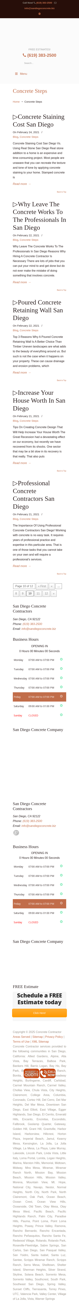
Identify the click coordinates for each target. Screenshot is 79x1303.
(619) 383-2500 (44, 2)
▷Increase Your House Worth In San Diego (39, 400)
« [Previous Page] (51, 586)
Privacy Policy (54, 1036)
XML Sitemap (40, 1041)
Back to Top (61, 192)
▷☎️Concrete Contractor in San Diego (39, 32)
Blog (15, 136)
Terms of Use (21, 1041)
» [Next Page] (53, 593)
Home (16, 101)
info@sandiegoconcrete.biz (39, 8)
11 (38, 593)
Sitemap (37, 1036)
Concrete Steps (29, 136)
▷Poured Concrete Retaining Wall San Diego (38, 310)
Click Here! (40, 1013)
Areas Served (21, 1036)
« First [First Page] (42, 586)
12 (46, 593)
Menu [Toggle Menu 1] (21, 73)
